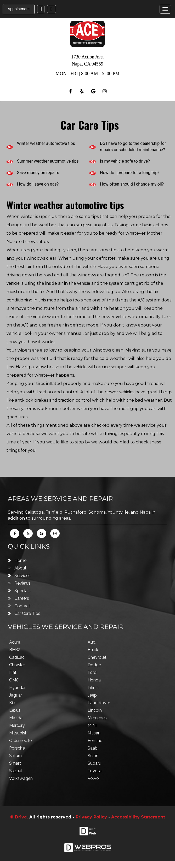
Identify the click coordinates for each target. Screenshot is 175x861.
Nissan (94, 733)
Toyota (94, 770)
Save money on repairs (38, 172)
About (20, 568)
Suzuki (15, 770)
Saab (93, 748)
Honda (94, 680)
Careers (21, 598)
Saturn (15, 755)
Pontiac (95, 740)
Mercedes (97, 717)
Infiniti (93, 687)
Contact (22, 605)
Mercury (17, 725)
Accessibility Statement (138, 817)
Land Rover (99, 702)
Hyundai (17, 687)
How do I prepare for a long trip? (130, 172)
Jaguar (15, 695)
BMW (14, 649)
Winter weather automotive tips (46, 143)
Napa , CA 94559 (87, 64)
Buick (93, 649)
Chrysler (17, 664)
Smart (15, 763)
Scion (93, 755)
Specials (22, 590)
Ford (92, 672)
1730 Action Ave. (87, 57)
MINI (92, 725)
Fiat (12, 672)
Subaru (94, 763)
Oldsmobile (20, 740)
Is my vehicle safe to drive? (125, 161)
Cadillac (17, 657)
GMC (14, 680)
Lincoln (95, 710)
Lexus (15, 710)
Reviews (22, 583)
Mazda (15, 717)
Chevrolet (97, 657)
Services (22, 575)
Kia (12, 702)
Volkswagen (21, 778)
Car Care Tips (27, 613)
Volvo (93, 778)
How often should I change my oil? (132, 184)
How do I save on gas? (38, 184)
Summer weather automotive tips (48, 161)
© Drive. (19, 817)
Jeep (92, 695)
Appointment (19, 9)
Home (20, 560)
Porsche (17, 748)
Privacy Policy (91, 817)
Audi (92, 642)
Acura (14, 642)
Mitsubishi (18, 733)
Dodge (94, 664)
